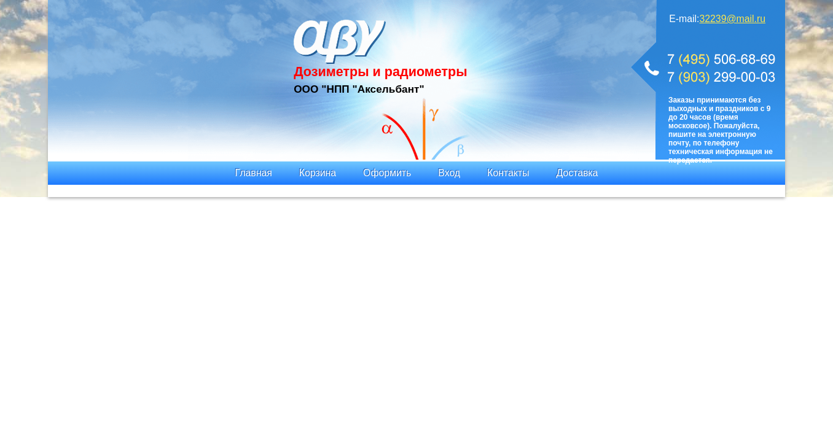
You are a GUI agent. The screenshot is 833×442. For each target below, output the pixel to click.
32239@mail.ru (732, 19)
